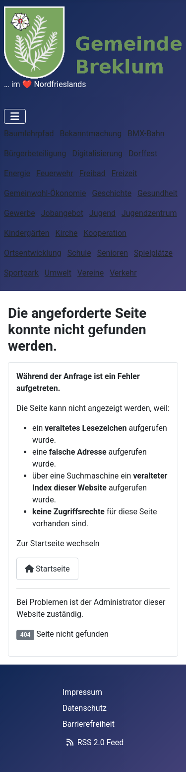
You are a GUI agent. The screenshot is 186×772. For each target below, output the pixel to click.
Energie (17, 173)
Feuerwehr (54, 173)
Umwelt (58, 273)
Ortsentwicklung (33, 253)
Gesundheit (157, 193)
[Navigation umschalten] (15, 116)
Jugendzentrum (149, 213)
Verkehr (123, 273)
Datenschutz (84, 708)
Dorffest (142, 153)
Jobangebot (62, 213)
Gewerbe (19, 213)
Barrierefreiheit (88, 724)
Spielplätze (153, 253)
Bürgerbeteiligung (35, 153)
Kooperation (104, 233)
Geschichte (111, 193)
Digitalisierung (97, 153)
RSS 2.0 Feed (93, 742)
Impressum (82, 692)
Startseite (47, 569)
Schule (79, 253)
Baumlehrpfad (29, 133)
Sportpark (21, 273)
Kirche (67, 233)
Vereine (90, 273)
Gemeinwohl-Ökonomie (45, 193)
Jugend (102, 213)
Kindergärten (27, 233)
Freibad (92, 173)
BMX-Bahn (145, 133)
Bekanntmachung (91, 133)
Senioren (112, 253)
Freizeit (124, 173)
